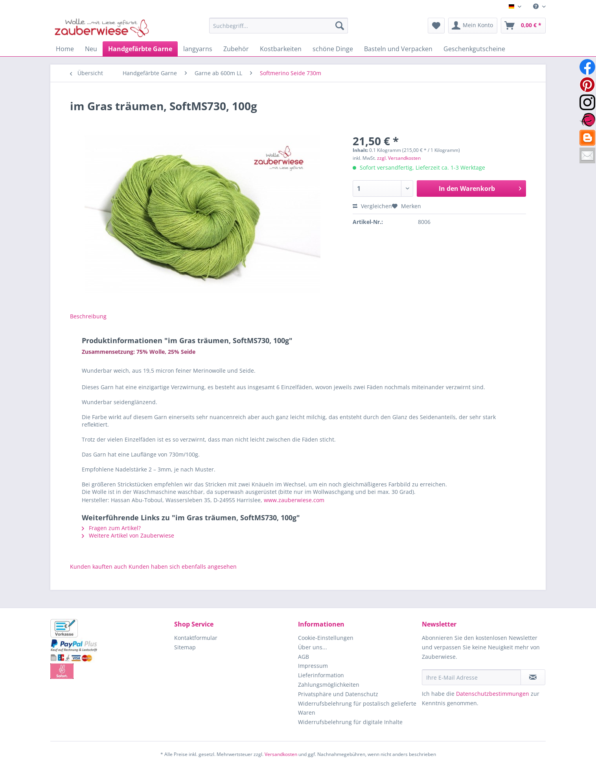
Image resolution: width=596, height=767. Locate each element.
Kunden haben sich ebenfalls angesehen (183, 566)
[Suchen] (339, 25)
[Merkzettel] (436, 25)
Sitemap (185, 647)
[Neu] (91, 48)
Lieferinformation (321, 675)
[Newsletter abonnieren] (533, 677)
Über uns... (312, 647)
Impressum (313, 665)
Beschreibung (88, 316)
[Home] (64, 48)
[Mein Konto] (472, 25)
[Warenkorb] (523, 25)
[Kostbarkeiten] (280, 48)
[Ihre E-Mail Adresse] (471, 677)
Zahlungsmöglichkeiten (328, 684)
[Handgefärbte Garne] (140, 48)
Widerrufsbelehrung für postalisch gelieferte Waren (357, 708)
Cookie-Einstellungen (325, 637)
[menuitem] (536, 6)
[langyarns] (198, 48)
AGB (303, 656)
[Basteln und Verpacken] (398, 48)
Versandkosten (281, 754)
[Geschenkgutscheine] (474, 48)
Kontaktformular (195, 637)
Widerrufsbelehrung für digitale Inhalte (350, 722)
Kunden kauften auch (98, 566)
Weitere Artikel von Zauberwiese (128, 535)
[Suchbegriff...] (278, 25)
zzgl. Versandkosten (399, 158)
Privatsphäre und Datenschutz (338, 694)
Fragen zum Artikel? (111, 528)
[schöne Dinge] (333, 48)
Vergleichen (372, 206)
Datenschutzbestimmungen (492, 693)
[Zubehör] (236, 48)
